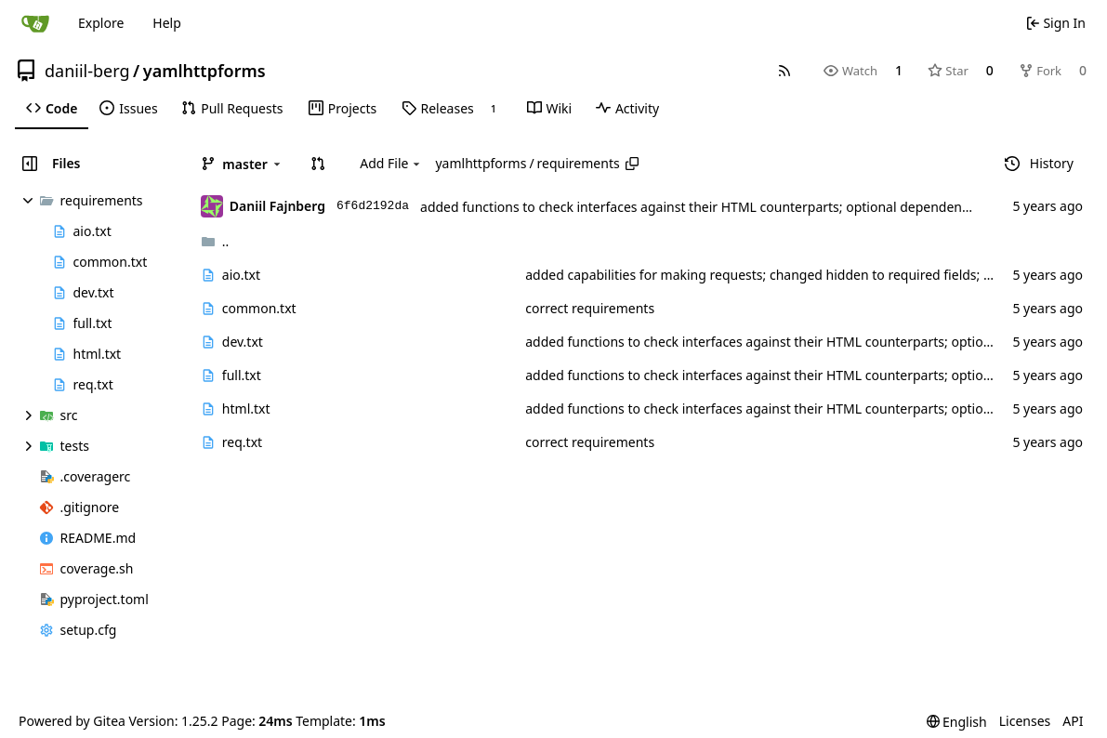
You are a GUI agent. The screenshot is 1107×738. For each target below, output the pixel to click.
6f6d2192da (372, 206)
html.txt (246, 408)
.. (215, 241)
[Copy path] (632, 163)
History (1039, 163)
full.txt (241, 375)
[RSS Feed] (784, 71)
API (1072, 721)
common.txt (259, 308)
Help (166, 23)
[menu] (957, 722)
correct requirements (589, 308)
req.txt (242, 442)
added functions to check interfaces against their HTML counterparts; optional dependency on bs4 (720, 207)
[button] (318, 164)
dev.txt (242, 341)
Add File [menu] (391, 163)
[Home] (35, 23)
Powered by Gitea (72, 721)
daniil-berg (87, 70)
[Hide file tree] (30, 163)
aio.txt (241, 274)
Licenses (1025, 721)
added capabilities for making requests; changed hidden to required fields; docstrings (786, 274)
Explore (101, 23)
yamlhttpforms (204, 70)
